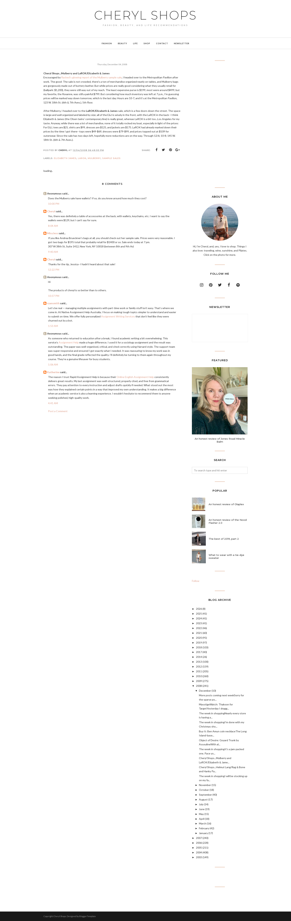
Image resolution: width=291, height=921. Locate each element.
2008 (199, 685)
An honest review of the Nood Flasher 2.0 (228, 521)
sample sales (111, 158)
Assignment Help (69, 342)
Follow (195, 580)
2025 (199, 613)
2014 (199, 656)
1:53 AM (53, 325)
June (202, 809)
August (203, 799)
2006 (199, 842)
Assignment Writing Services (118, 316)
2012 (199, 666)
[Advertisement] (220, 124)
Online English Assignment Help (135, 377)
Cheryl (51, 211)
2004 (199, 852)
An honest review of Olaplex (226, 504)
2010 (199, 676)
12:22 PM (53, 269)
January (203, 833)
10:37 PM (53, 295)
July (201, 804)
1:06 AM (53, 364)
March (202, 823)
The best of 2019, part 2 (224, 538)
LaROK (82, 158)
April (201, 818)
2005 (199, 847)
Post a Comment (58, 411)
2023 (199, 623)
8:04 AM (53, 225)
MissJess (52, 233)
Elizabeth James (65, 158)
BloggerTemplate (87, 916)
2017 (199, 652)
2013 (199, 661)
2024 (199, 618)
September (205, 794)
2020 (199, 637)
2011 (199, 671)
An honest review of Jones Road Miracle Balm (220, 440)
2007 (199, 837)
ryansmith (53, 303)
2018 (199, 647)
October (204, 789)
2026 (199, 608)
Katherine (53, 372)
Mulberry (94, 158)
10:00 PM (53, 203)
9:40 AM (53, 251)
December (205, 690)
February (204, 828)
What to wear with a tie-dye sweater (226, 556)
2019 (199, 642)
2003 (199, 857)
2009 (199, 681)
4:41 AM (53, 403)
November (205, 785)
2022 (199, 628)
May (201, 814)
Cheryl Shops (145, 15)
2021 (199, 632)
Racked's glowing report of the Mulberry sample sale (91, 77)
